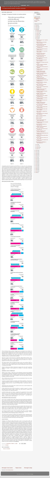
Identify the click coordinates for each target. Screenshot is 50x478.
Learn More (23, 5)
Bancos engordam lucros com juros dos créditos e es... (41, 58)
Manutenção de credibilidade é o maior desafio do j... (41, 142)
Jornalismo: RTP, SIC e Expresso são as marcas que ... (42, 140)
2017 (36, 157)
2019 (36, 154)
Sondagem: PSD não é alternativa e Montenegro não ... (41, 76)
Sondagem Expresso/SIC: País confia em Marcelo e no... (42, 80)
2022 (36, 150)
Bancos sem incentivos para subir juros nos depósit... (41, 60)
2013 (36, 162)
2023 (36, 29)
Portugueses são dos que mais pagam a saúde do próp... (42, 122)
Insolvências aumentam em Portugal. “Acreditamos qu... (42, 47)
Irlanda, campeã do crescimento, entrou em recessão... (41, 85)
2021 (36, 151)
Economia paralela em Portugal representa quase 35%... (41, 45)
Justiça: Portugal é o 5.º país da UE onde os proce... (41, 51)
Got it (28, 5)
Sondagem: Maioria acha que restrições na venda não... (40, 102)
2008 (36, 169)
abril (37, 144)
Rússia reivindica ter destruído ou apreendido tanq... (41, 124)
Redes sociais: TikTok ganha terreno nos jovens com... (42, 129)
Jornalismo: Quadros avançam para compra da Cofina (41, 107)
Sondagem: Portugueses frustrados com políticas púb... (41, 91)
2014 (36, 161)
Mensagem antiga (28, 467)
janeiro (37, 148)
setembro (37, 34)
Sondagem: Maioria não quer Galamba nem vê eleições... (41, 71)
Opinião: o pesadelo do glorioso (41, 115)
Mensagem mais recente (7, 467)
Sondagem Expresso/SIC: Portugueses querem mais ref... (41, 78)
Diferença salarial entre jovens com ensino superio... (41, 100)
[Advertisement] (17, 459)
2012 (36, 164)
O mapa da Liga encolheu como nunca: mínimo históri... (41, 120)
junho (37, 38)
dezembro (38, 30)
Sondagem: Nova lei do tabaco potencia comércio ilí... (41, 94)
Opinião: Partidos (39, 118)
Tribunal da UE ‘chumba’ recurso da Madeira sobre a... (41, 49)
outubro (37, 33)
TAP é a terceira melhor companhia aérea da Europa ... (41, 105)
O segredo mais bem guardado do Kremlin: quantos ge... (41, 127)
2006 (36, 172)
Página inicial (18, 467)
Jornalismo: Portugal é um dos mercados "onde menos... (41, 131)
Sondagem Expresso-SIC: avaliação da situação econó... (41, 96)
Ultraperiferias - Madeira (37, 18)
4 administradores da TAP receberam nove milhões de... (42, 114)
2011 (36, 165)
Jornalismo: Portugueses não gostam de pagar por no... (42, 69)
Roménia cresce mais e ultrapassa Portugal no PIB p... (41, 82)
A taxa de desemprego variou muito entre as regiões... (41, 109)
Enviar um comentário (6, 448)
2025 (36, 26)
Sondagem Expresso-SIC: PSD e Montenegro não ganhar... (41, 89)
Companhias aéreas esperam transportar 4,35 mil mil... (40, 54)
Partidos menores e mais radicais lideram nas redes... (41, 42)
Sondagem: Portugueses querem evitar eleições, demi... (41, 74)
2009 (36, 168)
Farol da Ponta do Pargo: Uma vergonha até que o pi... (41, 56)
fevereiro (37, 147)
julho (37, 37)
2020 (36, 153)
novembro (38, 31)
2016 (36, 158)
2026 (36, 25)
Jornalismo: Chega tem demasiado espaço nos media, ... (41, 65)
